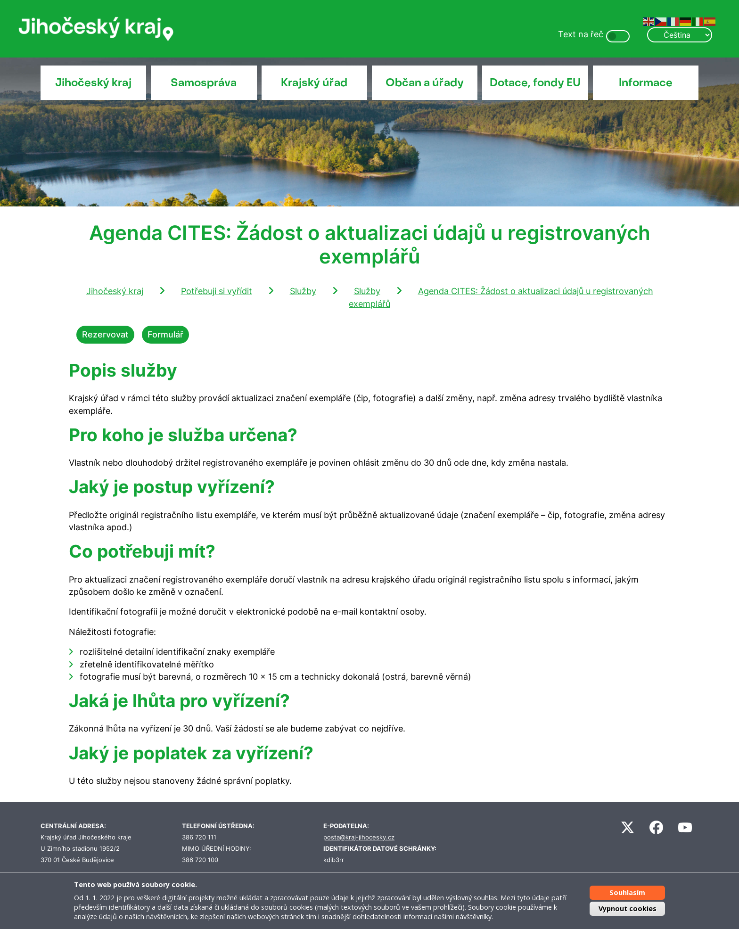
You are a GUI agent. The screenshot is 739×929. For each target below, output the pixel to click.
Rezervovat (105, 334)
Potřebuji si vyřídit (216, 291)
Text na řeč (580, 34)
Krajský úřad (314, 82)
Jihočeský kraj (93, 82)
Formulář (165, 334)
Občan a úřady (425, 82)
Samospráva (204, 82)
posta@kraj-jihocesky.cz (358, 837)
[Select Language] (679, 34)
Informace (646, 82)
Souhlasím (627, 892)
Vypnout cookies (628, 908)
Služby (303, 291)
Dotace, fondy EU (535, 82)
